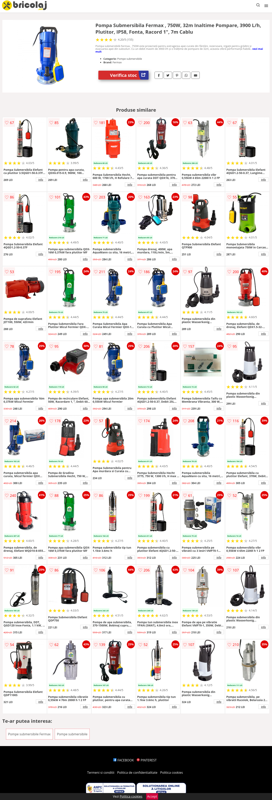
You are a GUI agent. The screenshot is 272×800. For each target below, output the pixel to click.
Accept (152, 796)
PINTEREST (147, 760)
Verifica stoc (129, 75)
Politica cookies (171, 772)
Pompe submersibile (72, 734)
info (40, 179)
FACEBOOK (123, 760)
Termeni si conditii (100, 772)
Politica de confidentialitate (137, 772)
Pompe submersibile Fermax (29, 734)
